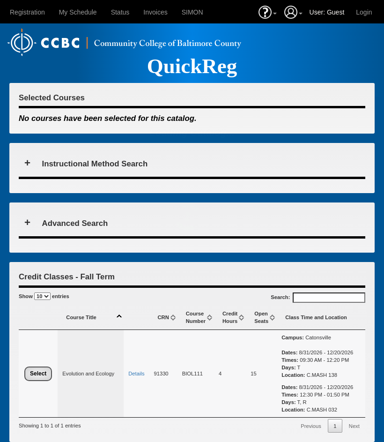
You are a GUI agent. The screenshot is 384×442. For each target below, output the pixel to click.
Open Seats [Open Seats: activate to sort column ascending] (261, 317)
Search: (318, 297)
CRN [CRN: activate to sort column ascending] (163, 317)
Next (354, 426)
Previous (311, 426)
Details (136, 373)
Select (38, 373)
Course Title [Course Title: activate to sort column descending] (81, 317)
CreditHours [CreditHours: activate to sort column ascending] (229, 317)
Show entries (44, 296)
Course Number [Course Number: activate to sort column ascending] (196, 317)
